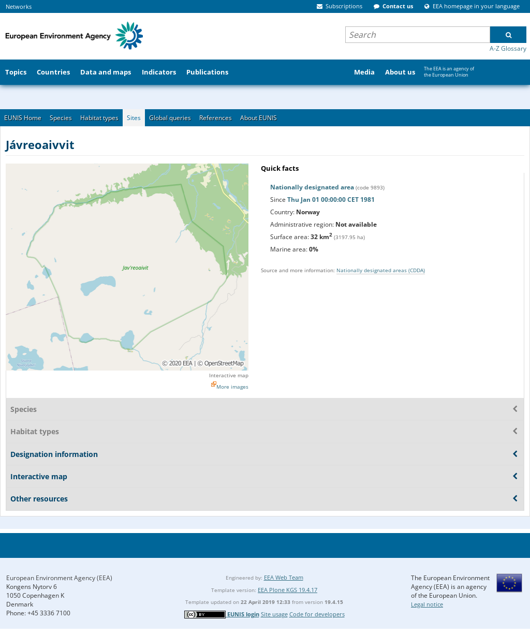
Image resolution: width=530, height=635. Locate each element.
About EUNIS (258, 117)
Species (61, 117)
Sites (134, 117)
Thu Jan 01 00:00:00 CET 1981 (331, 199)
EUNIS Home (22, 117)
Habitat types (99, 117)
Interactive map (228, 375)
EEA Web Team (283, 577)
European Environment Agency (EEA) (59, 577)
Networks (19, 6)
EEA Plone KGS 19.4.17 (287, 590)
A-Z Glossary (508, 48)
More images (232, 386)
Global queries (170, 117)
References (215, 117)
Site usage (274, 614)
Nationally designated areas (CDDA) (380, 270)
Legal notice (427, 604)
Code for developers (317, 614)
